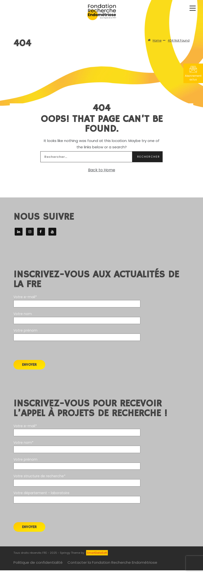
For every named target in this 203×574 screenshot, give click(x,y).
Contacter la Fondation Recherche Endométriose (112, 562)
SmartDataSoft (97, 553)
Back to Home (101, 170)
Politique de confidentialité (38, 562)
